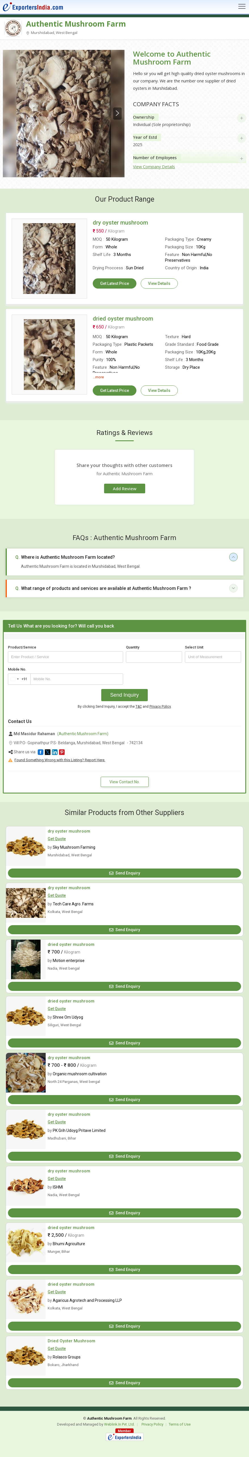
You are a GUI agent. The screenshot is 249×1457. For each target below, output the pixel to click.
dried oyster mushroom (71, 944)
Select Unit (194, 647)
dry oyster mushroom (69, 831)
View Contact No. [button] (124, 782)
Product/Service (22, 647)
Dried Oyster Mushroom (71, 1340)
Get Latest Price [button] (114, 283)
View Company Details (154, 166)
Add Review (124, 488)
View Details (159, 283)
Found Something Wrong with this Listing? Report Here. (59, 760)
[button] (40, 752)
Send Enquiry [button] (124, 873)
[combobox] (18, 679)
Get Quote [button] (57, 839)
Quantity (132, 647)
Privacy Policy (160, 707)
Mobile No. (17, 669)
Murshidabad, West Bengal (51, 32)
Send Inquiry (124, 695)
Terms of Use (180, 1424)
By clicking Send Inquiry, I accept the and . (125, 707)
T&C (139, 707)
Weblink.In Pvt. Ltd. (119, 1424)
